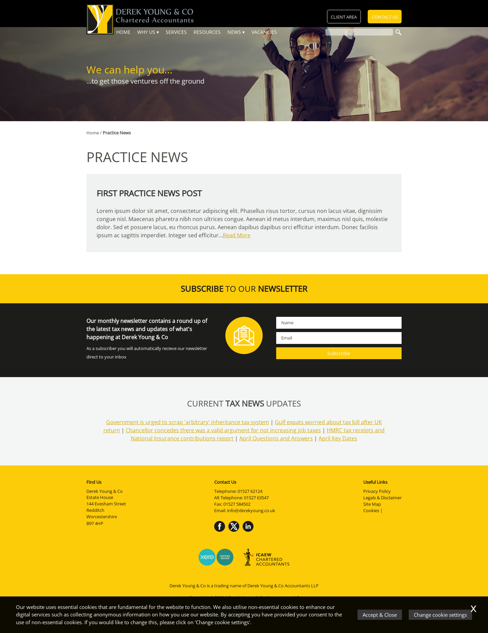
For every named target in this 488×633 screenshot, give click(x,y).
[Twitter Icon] (235, 532)
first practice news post (149, 193)
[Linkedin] (250, 532)
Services (176, 32)
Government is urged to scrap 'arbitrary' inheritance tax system (187, 422)
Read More (236, 235)
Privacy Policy (377, 491)
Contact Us (385, 17)
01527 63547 (256, 498)
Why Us (146, 32)
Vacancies (264, 32)
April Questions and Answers (276, 438)
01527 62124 (250, 491)
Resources (207, 32)
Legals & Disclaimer (382, 498)
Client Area (344, 17)
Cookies (371, 510)
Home (123, 32)
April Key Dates (338, 438)
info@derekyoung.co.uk (251, 510)
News (234, 32)
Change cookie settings (440, 614)
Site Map (372, 504)
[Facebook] (221, 532)
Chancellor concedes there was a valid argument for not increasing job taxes (223, 430)
